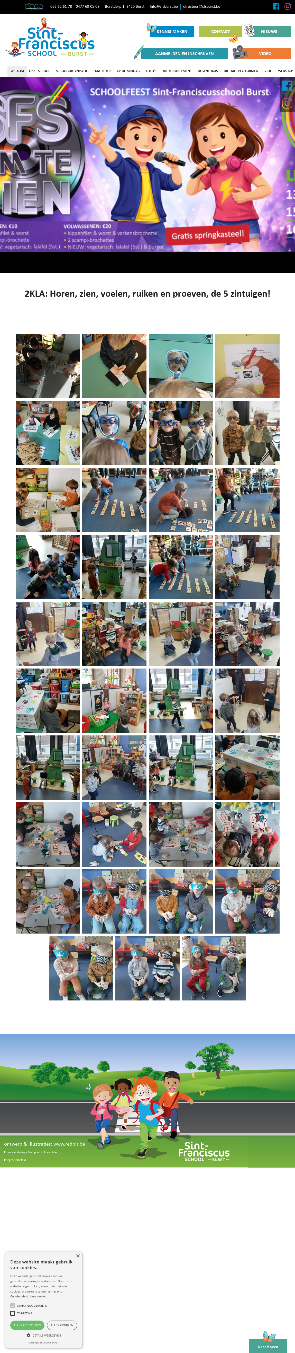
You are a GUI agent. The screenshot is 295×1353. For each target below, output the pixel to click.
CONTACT (224, 33)
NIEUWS (262, 31)
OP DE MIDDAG (128, 71)
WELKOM (17, 71)
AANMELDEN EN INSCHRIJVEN (177, 53)
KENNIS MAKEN (168, 30)
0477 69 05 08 (87, 7)
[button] (43, 1335)
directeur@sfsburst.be (201, 7)
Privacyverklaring (14, 1152)
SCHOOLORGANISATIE (72, 71)
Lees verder (38, 1296)
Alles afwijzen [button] (62, 1325)
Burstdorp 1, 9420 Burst (124, 7)
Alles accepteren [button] (27, 1325)
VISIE (268, 71)
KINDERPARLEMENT (177, 71)
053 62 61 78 (61, 7)
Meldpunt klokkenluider (42, 1152)
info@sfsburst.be (164, 7)
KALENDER (103, 71)
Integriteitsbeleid (15, 1160)
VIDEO (255, 53)
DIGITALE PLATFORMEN (241, 71)
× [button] (78, 1256)
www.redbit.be (69, 1144)
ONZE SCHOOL (39, 71)
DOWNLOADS (208, 71)
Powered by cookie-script (44, 1342)
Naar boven (268, 1344)
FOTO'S (151, 71)
